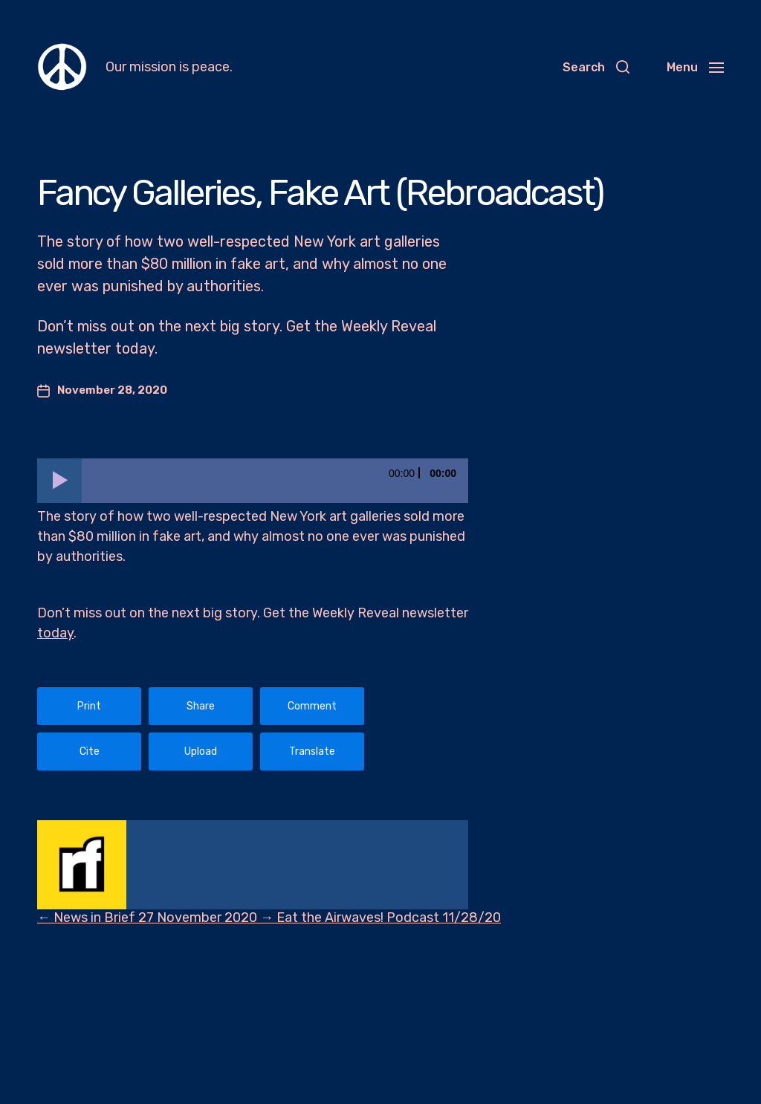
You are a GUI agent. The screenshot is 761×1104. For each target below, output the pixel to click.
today (55, 633)
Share (201, 706)
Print (89, 706)
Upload (200, 751)
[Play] (59, 480)
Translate (312, 751)
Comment (312, 706)
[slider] (275, 480)
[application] (252, 480)
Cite (90, 751)
